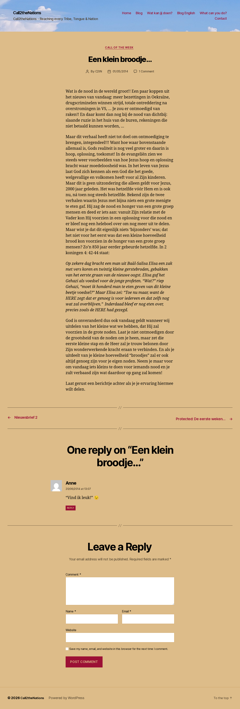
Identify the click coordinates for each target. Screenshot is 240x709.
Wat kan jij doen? (191, 13)
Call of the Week (120, 48)
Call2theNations (29, 13)
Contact (221, 19)
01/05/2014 (120, 72)
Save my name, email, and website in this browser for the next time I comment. (118, 649)
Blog (171, 13)
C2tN (97, 72)
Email (126, 612)
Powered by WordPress (69, 698)
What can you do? (196, 19)
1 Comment (147, 72)
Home (158, 13)
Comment (73, 575)
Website (71, 630)
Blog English (218, 13)
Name (71, 612)
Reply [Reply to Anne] (70, 508)
